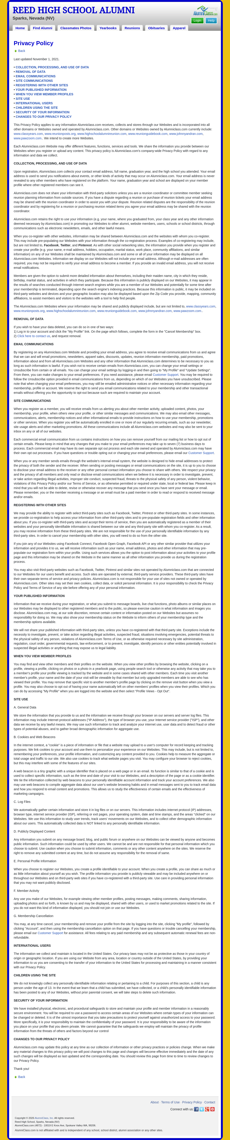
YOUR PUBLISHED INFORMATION (41, 89)
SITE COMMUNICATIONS (34, 80)
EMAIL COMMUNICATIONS (36, 76)
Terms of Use (170, 1102)
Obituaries (156, 28)
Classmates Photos (75, 28)
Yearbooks (108, 28)
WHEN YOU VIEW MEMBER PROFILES (44, 94)
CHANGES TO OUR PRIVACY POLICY (44, 116)
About (154, 1102)
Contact (209, 1102)
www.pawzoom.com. (28, 138)
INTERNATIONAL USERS (34, 103)
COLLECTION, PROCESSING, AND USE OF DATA (52, 67)
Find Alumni (42, 28)
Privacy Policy (192, 1102)
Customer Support (165, 374)
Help (211, 20)
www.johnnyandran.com (186, 134)
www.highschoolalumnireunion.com (101, 134)
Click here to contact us (33, 336)
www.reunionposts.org (60, 134)
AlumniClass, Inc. (44, 1118)
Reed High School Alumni (74, 10)
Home (20, 28)
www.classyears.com (28, 134)
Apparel (179, 28)
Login (197, 20)
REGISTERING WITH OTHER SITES (42, 85)
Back (21, 51)
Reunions (132, 28)
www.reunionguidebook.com (148, 134)
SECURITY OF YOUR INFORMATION (43, 112)
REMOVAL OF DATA (31, 71)
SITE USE (23, 98)
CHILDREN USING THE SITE (37, 107)
